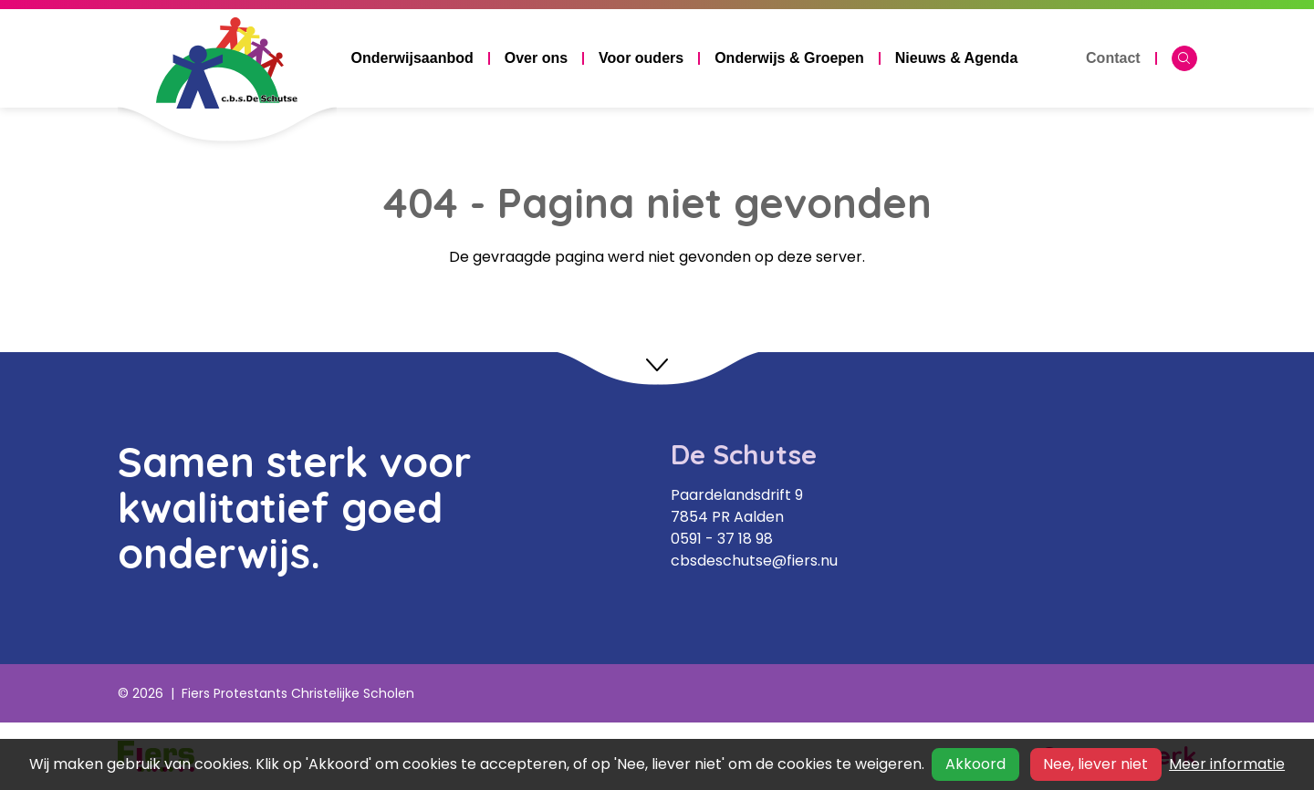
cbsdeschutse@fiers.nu (754, 560)
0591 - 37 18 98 (722, 538)
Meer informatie (1227, 764)
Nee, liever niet (1095, 764)
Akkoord (975, 764)
